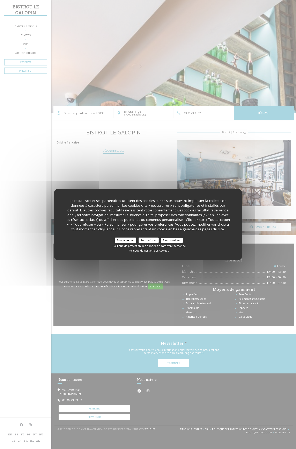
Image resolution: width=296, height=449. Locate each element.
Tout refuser (148, 240)
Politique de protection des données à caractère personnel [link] (149, 246)
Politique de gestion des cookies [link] (149, 250)
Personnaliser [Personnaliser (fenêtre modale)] (172, 240)
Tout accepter (125, 240)
